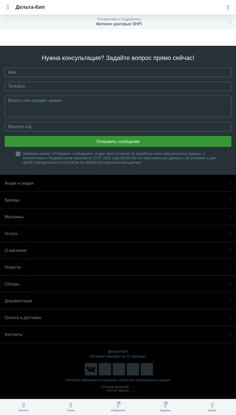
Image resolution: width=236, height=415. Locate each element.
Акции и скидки (118, 183)
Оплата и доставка (118, 317)
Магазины (118, 217)
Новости (118, 267)
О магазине (118, 250)
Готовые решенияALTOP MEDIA (118, 388)
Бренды (118, 200)
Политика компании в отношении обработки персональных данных (118, 380)
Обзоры (118, 284)
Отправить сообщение (118, 141)
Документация (118, 301)
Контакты (118, 334)
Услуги (118, 233)
